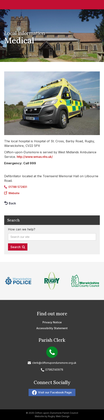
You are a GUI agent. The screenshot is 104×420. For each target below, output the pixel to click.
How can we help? (21, 229)
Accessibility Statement (52, 328)
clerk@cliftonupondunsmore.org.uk (54, 362)
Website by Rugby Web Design (52, 416)
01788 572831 (17, 187)
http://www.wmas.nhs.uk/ (35, 157)
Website (13, 193)
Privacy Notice (52, 322)
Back (12, 203)
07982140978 (54, 369)
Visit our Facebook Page (55, 392)
